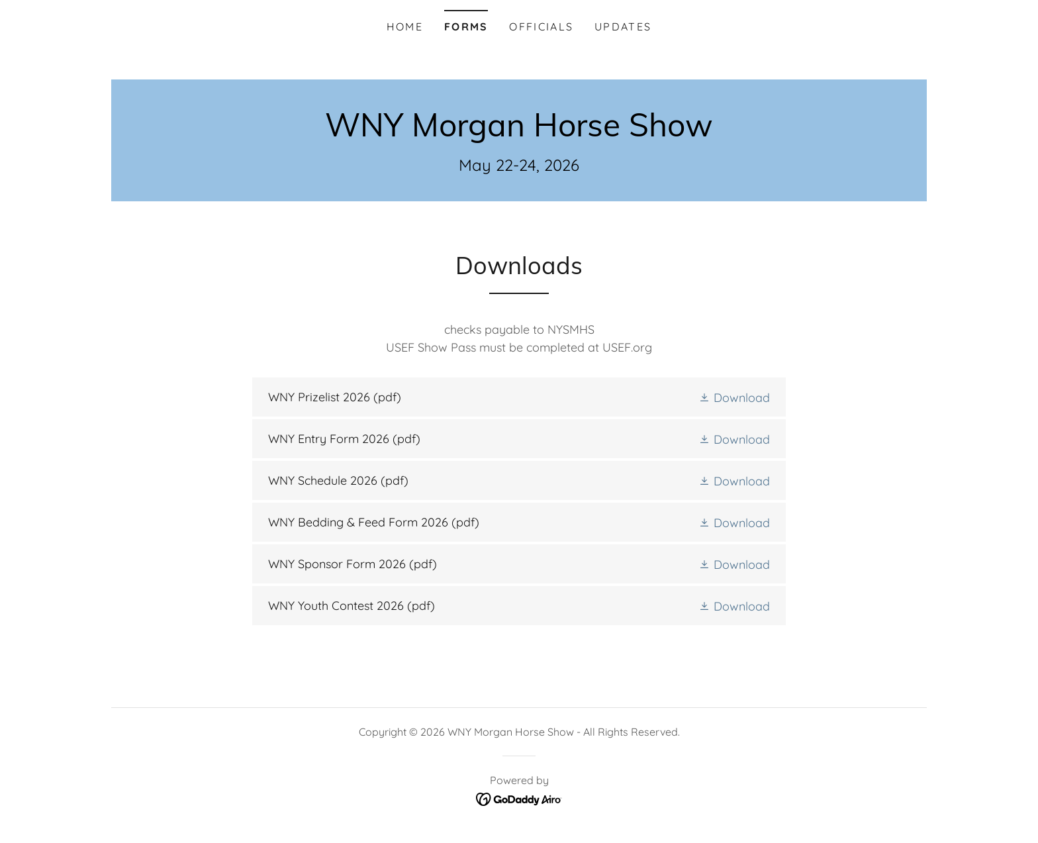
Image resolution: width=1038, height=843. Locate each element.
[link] (519, 132)
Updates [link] (622, 26)
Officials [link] (541, 26)
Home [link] (405, 26)
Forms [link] (466, 26)
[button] (734, 397)
